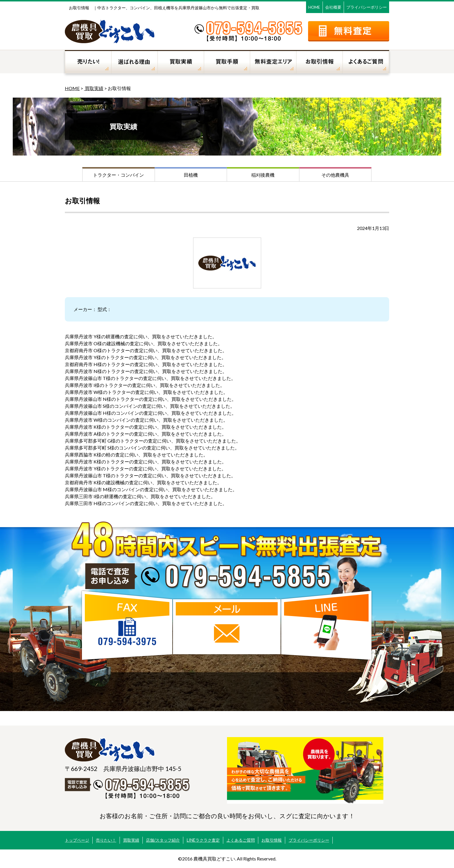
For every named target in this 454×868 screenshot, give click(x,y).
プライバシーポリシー (366, 7)
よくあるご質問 (240, 840)
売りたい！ (106, 840)
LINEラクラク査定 (203, 840)
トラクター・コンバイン (118, 175)
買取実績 (93, 88)
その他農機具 (335, 175)
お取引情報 (271, 840)
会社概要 (333, 7)
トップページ (77, 840)
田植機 (191, 175)
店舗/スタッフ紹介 (163, 840)
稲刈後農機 (262, 175)
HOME (314, 7)
